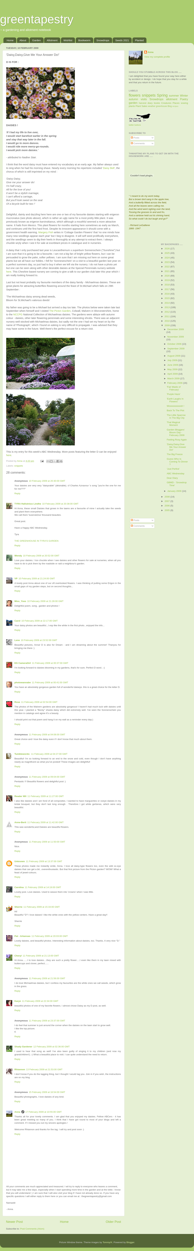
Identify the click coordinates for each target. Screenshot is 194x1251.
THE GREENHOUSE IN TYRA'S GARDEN (36, 541)
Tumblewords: (22, 754)
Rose (17, 702)
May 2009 (172, 369)
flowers (134, 95)
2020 (167, 275)
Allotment (52, 40)
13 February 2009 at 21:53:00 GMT (44, 1069)
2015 (167, 298)
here (8, 271)
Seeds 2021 (122, 40)
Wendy (18, 555)
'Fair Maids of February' (174, 388)
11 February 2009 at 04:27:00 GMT (49, 754)
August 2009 (174, 356)
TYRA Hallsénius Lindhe (27, 503)
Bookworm (84, 40)
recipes (175, 106)
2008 (167, 496)
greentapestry (36, 19)
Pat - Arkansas (22, 936)
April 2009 (173, 374)
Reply (17, 493)
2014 (167, 303)
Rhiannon (19, 1069)
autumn (133, 99)
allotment (171, 99)
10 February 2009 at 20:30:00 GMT (47, 481)
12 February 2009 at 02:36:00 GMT (51, 1046)
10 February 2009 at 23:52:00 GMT (39, 640)
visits (144, 99)
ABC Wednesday (175, 473)
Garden (36, 40)
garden (133, 102)
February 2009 (175, 383)
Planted (139, 40)
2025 (167, 253)
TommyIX (107, 1242)
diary (150, 103)
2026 (167, 248)
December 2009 (175, 329)
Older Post (113, 1222)
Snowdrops (102, 40)
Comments (138, 143)
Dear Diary (172, 478)
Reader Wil (20, 796)
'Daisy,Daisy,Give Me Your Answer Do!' (176, 447)
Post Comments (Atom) (32, 1228)
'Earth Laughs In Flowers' (175, 400)
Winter (184, 95)
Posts (135, 137)
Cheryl (18, 955)
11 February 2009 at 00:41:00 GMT (50, 682)
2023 (167, 262)
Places (176, 103)
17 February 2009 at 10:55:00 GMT (43, 1112)
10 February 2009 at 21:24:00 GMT (37, 578)
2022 (167, 266)
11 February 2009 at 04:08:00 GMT (47, 734)
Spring (162, 95)
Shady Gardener (23, 1046)
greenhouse (161, 106)
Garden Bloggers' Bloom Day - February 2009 (176, 432)
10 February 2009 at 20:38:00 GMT (60, 503)
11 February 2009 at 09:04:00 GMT (47, 777)
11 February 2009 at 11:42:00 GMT (45, 822)
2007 (167, 501)
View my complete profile (157, 57)
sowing (184, 103)
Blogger (130, 1242)
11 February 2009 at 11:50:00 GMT (47, 841)
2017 (167, 289)
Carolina (19, 887)
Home (10, 40)
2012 (167, 312)
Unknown (19, 861)
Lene (17, 640)
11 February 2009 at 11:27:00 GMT (45, 796)
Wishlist (68, 40)
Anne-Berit (20, 822)
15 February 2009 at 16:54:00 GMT (47, 1092)
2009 (167, 325)
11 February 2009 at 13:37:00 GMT (44, 861)
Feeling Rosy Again (177, 439)
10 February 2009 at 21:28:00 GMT (45, 601)
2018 (167, 284)
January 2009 (174, 491)
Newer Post (14, 1222)
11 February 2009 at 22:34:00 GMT (40, 1001)
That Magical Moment (173, 423)
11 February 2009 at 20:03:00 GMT (49, 936)
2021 (167, 271)
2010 (167, 321)
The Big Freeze (174, 454)
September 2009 (176, 348)
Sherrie (18, 907)
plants (132, 106)
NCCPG (18, 314)
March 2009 (173, 378)
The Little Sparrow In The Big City (176, 416)
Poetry (184, 99)
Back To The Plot (175, 410)
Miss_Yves (20, 601)
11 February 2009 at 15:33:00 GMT (42, 907)
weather (151, 106)
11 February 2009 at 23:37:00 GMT (47, 1020)
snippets (18, 465)
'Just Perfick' (173, 469)
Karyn (17, 1001)
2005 (167, 510)
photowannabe (22, 682)
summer (174, 95)
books (157, 103)
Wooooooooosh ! (175, 406)
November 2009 (175, 336)
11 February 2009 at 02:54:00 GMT (39, 702)
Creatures (166, 103)
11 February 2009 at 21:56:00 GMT (47, 978)
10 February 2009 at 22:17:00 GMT (39, 620)
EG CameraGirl (22, 663)
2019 (167, 280)
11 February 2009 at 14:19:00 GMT (43, 887)
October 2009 (174, 344)
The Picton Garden (60, 310)
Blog (170, 106)
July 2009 (172, 360)
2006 (167, 505)
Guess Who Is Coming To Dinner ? (177, 462)
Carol (17, 620)
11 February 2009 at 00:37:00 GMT (50, 663)
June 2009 (173, 365)
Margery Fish (46, 232)
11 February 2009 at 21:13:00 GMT (41, 955)
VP (16, 578)
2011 (167, 316)
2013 (167, 307)
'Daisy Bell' (108, 168)
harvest (142, 103)
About (23, 40)
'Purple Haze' (173, 394)
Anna (17, 1112)
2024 (167, 257)
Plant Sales (141, 106)
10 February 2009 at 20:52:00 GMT (41, 555)
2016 (167, 293)
